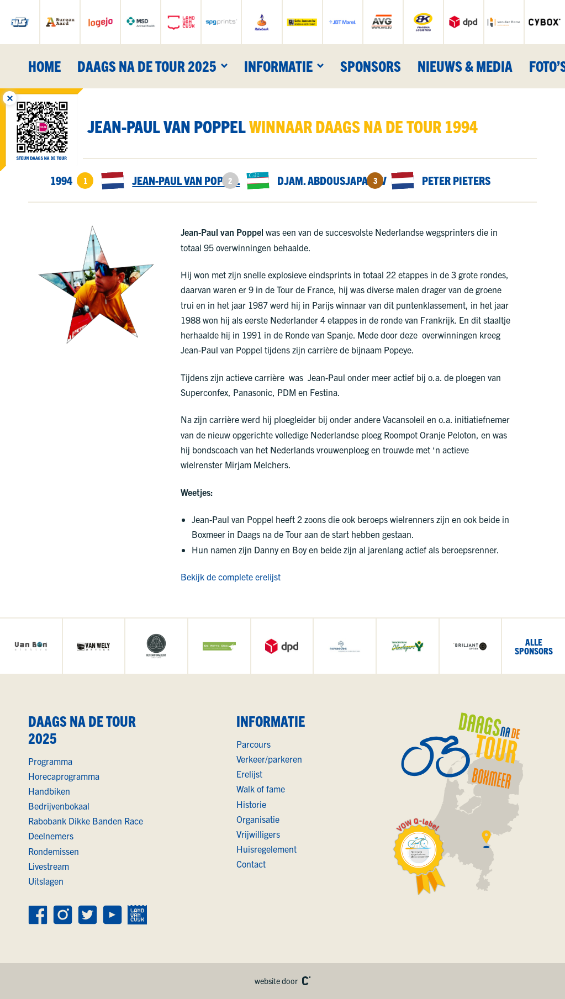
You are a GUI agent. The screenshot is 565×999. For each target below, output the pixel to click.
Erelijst (249, 773)
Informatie (278, 66)
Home (44, 66)
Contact (251, 863)
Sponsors (370, 66)
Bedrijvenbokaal (58, 805)
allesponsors (534, 646)
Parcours (253, 743)
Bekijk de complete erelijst (231, 576)
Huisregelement (266, 848)
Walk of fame (260, 788)
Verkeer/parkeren (269, 758)
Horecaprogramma (63, 775)
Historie (251, 804)
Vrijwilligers (258, 833)
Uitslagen (46, 880)
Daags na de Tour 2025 (147, 66)
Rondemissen (53, 851)
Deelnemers (50, 835)
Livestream (48, 865)
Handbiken (49, 790)
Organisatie (257, 818)
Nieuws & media (465, 66)
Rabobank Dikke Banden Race (85, 820)
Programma (50, 761)
